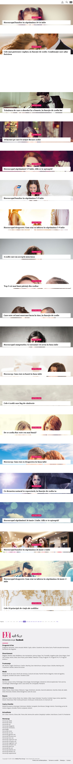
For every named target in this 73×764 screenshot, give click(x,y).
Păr (3, 665)
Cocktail (49, 698)
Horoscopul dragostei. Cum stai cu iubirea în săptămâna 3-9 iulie (34, 227)
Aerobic (38, 690)
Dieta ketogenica (22, 692)
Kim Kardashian (27, 655)
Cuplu (30, 647)
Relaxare (22, 690)
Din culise (5, 714)
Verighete (5, 675)
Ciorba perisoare (22, 700)
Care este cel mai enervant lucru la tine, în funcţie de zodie (31, 315)
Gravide (14, 708)
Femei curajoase (22, 708)
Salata (25, 698)
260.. (46, 621)
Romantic (11, 647)
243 (27, 621)
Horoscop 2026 (7, 721)
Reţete (4, 696)
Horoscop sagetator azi (9, 743)
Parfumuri (17, 665)
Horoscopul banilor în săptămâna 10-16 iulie (25, 22)
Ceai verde (25, 683)
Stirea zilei (17, 714)
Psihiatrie (42, 683)
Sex (44, 647)
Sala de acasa (32, 692)
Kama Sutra (49, 647)
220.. (14, 621)
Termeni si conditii (53, 760)
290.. (54, 621)
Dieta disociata (7, 692)
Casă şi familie (7, 704)
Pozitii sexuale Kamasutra (61, 647)
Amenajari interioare (19, 706)
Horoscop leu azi (7, 748)
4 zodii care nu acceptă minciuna (19, 256)
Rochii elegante (49, 674)
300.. (57, 621)
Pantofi (41, 674)
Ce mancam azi (47, 700)
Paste (10, 698)
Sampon (44, 665)
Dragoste (5, 647)
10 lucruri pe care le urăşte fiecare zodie (22, 139)
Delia (15, 657)
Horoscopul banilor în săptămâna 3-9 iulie (24, 198)
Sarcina (4, 682)
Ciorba (14, 698)
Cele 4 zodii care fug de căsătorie (19, 403)
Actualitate (6, 712)
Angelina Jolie (54, 655)
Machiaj (28, 665)
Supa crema (56, 698)
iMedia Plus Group (20, 759)
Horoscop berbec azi (8, 751)
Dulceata (38, 698)
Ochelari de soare (14, 675)
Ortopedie (35, 683)
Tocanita (44, 698)
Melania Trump (38, 657)
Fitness (8, 690)
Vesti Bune (54, 714)
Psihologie (19, 682)
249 (40, 621)
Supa (33, 698)
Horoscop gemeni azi (8, 734)
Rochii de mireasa (22, 674)
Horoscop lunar (7, 731)
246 (34, 621)
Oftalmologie (14, 683)
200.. (8, 621)
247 (36, 621)
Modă (4, 672)
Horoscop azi (6, 724)
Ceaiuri (10, 682)
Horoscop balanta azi (8, 750)
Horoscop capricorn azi (9, 739)
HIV (30, 683)
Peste (18, 698)
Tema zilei (24, 714)
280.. (52, 621)
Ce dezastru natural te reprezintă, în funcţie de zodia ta (30, 491)
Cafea (29, 698)
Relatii (25, 647)
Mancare (5, 698)
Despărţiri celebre (44, 714)
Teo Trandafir (45, 655)
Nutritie (55, 690)
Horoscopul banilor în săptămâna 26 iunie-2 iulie (27, 549)
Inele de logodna (59, 674)
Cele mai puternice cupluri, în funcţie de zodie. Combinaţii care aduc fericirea (36, 52)
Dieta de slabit (62, 690)
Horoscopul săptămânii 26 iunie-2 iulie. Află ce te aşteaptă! (31, 520)
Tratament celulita (8, 667)
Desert (4, 700)
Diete (4, 690)
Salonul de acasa (19, 667)
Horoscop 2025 (7, 722)
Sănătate (5, 680)
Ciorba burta (38, 700)
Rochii (7, 665)
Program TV (46, 657)
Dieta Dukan (15, 690)
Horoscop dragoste (8, 726)
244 (29, 621)
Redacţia (62, 760)
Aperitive (63, 698)
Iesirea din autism (33, 714)
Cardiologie (5, 683)
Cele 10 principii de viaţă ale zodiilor (21, 608)
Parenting (58, 706)
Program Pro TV (56, 657)
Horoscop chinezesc (8, 728)
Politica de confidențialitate (40, 760)
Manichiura (37, 665)
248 (38, 621)
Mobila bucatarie (7, 706)
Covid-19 (60, 714)
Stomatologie (35, 682)
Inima (14, 682)
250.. (43, 621)
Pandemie (67, 714)
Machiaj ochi (60, 665)
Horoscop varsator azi (9, 745)
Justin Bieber (29, 657)
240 (20, 621)
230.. (17, 621)
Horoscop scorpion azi (9, 741)
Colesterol (43, 682)
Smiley (7, 657)
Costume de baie (33, 674)
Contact (69, 760)
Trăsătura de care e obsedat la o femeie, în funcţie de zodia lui (33, 110)
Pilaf (15, 700)
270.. (49, 621)
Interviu (11, 714)
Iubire (34, 647)
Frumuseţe (6, 663)
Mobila (29, 706)
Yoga (26, 690)
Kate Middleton (17, 655)
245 (31, 621)
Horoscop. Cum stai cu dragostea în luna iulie (25, 462)
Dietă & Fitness (8, 688)
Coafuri (23, 665)
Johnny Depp (37, 655)
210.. (11, 621)
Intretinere (32, 690)
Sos (22, 698)
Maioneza (10, 700)
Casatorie (39, 647)
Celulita (53, 665)
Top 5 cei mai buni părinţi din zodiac (21, 286)
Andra (11, 657)
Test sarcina (62, 682)
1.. (6, 621)
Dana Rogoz (62, 655)
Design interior (50, 706)
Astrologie (36, 17)
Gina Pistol (21, 657)
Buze (48, 665)
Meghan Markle (7, 655)
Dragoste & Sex (8, 645)
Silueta (14, 692)
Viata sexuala (19, 647)
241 (22, 621)
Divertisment (7, 653)
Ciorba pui (31, 700)
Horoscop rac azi (7, 733)
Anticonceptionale (52, 682)
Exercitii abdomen (46, 690)
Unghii (11, 665)
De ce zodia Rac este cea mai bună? (20, 432)
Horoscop (6, 719)
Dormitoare (41, 706)
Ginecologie (27, 682)
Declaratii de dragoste (9, 649)
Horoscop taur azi (7, 738)
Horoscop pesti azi (8, 746)
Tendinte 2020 (24, 675)
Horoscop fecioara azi (9, 736)
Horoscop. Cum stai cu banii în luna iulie (23, 374)
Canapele (34, 706)
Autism (30, 708)
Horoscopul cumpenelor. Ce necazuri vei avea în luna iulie (31, 344)
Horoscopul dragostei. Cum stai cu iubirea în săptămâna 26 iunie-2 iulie (35, 580)
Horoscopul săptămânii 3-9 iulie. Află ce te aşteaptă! (28, 169)
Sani (32, 665)
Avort (20, 683)
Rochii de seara (11, 674)
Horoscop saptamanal (9, 753)
